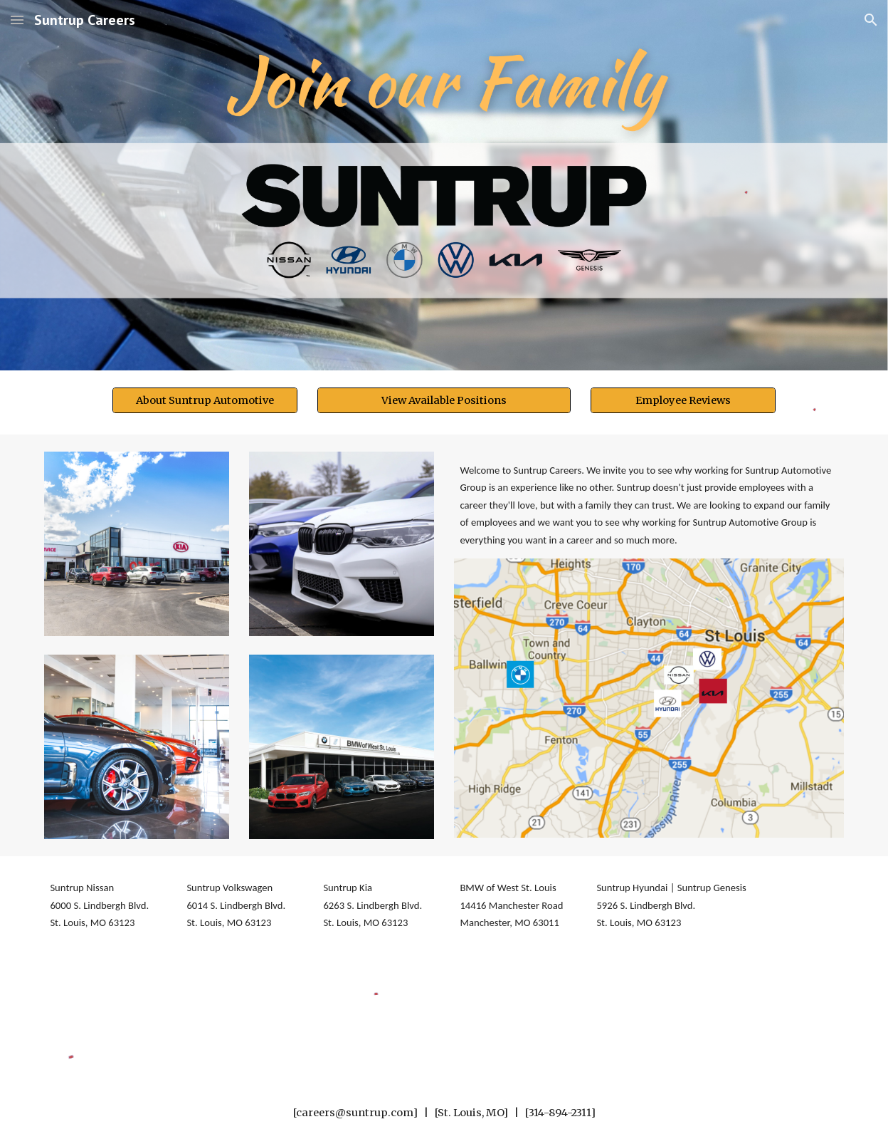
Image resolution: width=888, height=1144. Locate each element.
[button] (17, 19)
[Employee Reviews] (682, 400)
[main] (648, 505)
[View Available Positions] (443, 400)
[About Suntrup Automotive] (204, 400)
